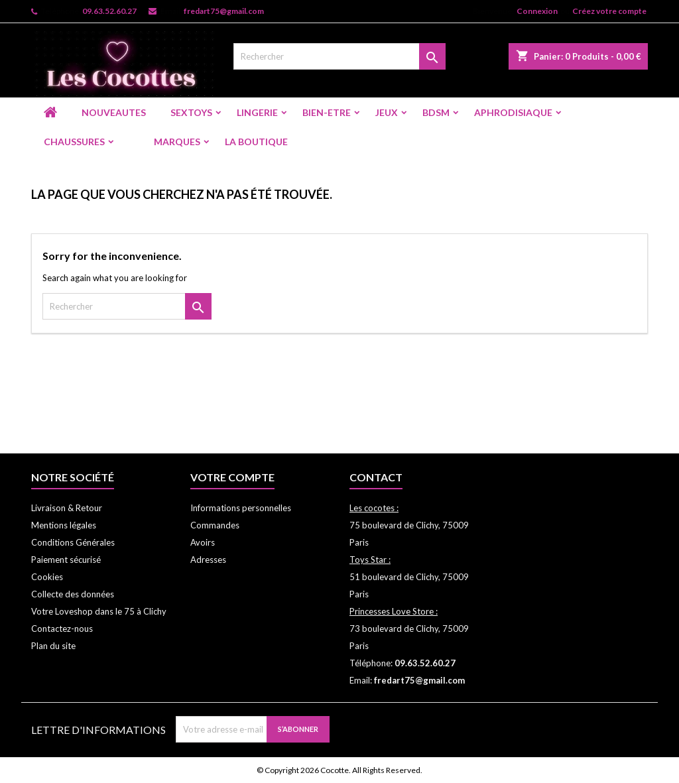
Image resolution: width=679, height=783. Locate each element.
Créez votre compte (609, 11)
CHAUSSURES (74, 141)
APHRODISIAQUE (513, 112)
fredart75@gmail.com (224, 11)
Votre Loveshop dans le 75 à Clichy (98, 611)
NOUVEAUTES (114, 112)
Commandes (214, 525)
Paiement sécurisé (66, 559)
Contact (375, 477)
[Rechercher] (339, 56)
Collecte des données (72, 594)
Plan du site (53, 645)
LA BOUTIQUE (256, 141)
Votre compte (232, 477)
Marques (177, 141)
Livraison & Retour (66, 508)
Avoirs (202, 542)
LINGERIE (257, 112)
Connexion (537, 11)
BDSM (436, 112)
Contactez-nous (62, 628)
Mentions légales (63, 525)
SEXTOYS (191, 112)
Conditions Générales (73, 542)
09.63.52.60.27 (109, 11)
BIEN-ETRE (326, 112)
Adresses (208, 559)
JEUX (386, 112)
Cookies (47, 577)
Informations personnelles (240, 508)
